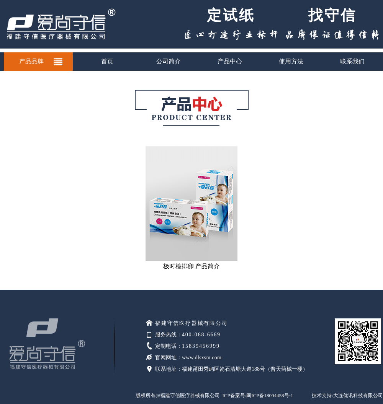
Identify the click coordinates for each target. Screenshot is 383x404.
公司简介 (168, 61)
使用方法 (291, 61)
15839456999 (201, 346)
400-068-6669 (201, 334)
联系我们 (352, 61)
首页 (107, 61)
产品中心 (230, 61)
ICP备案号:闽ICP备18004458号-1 (257, 395)
